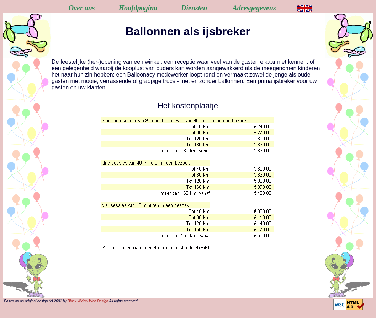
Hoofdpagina (137, 8)
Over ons (82, 8)
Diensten (194, 8)
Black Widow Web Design (88, 301)
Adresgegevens (254, 8)
